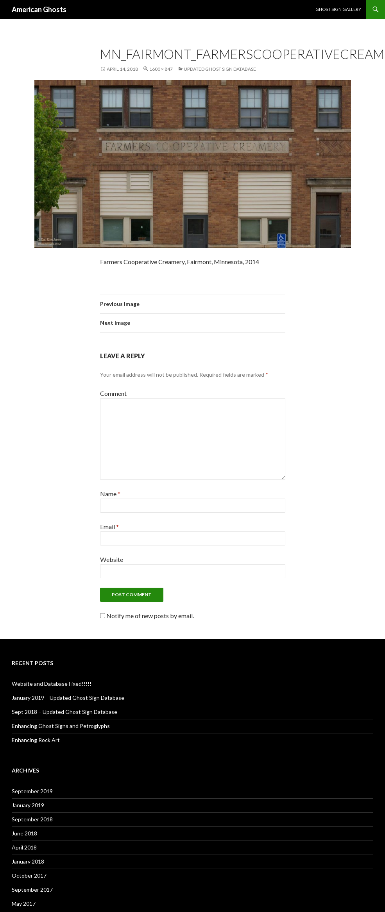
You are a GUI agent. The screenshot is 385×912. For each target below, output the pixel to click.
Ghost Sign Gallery (338, 9)
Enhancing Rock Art (36, 740)
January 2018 (28, 861)
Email (109, 526)
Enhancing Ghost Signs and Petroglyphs (61, 725)
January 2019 (28, 805)
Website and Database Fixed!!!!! (51, 683)
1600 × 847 (161, 69)
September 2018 (32, 819)
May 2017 (24, 903)
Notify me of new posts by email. (150, 615)
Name (110, 493)
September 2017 (32, 889)
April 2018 (24, 847)
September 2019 (32, 791)
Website (111, 559)
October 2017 (29, 875)
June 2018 (24, 833)
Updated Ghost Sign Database (220, 69)
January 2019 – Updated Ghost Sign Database (68, 697)
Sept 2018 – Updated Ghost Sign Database (64, 711)
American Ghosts (39, 9)
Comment (113, 393)
